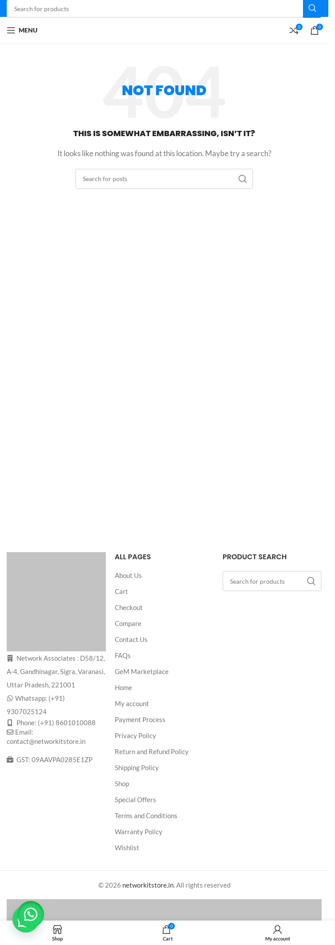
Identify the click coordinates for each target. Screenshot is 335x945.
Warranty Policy (138, 832)
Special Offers (135, 800)
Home (123, 687)
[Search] (164, 179)
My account (132, 703)
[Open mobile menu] (22, 30)
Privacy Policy (135, 735)
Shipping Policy (137, 767)
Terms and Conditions (146, 816)
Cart (121, 591)
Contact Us (131, 639)
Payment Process (140, 719)
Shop (122, 783)
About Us (128, 575)
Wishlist (127, 848)
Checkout (129, 607)
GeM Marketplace (142, 671)
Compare (128, 623)
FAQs (123, 655)
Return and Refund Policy (152, 751)
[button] (31, 914)
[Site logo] (164, 30)
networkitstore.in (148, 885)
